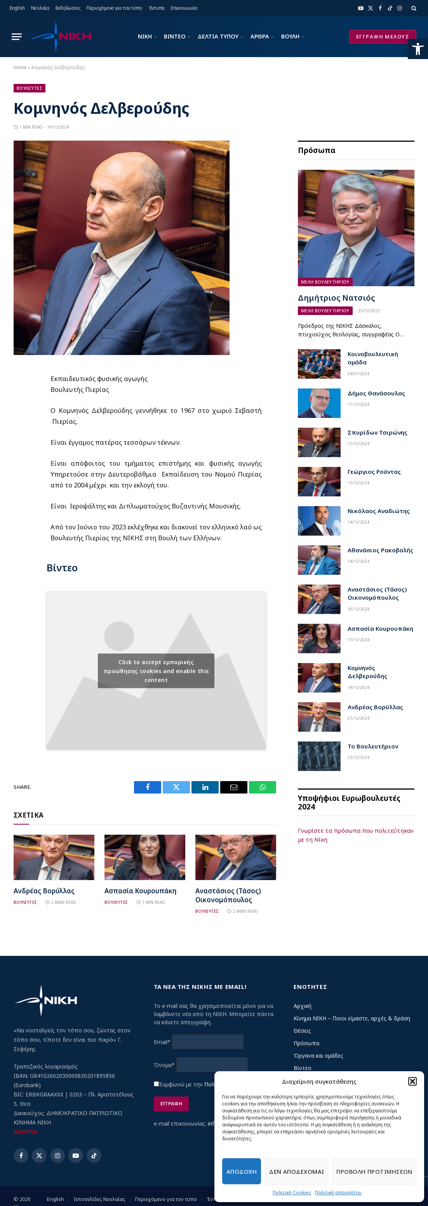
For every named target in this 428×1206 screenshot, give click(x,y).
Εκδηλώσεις (68, 8)
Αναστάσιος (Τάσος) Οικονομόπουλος (228, 895)
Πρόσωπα (306, 1043)
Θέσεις (302, 1030)
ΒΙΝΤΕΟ (175, 36)
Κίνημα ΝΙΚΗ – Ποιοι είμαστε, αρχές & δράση (352, 1018)
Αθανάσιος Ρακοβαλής (380, 550)
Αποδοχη (241, 1171)
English (17, 8)
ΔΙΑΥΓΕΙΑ (25, 1131)
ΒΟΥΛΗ (290, 36)
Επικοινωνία (184, 8)
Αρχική (302, 1005)
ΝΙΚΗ (145, 36)
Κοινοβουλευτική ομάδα (373, 358)
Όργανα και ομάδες (318, 1055)
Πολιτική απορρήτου (338, 1192)
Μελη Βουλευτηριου (325, 282)
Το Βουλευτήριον (373, 746)
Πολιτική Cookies (292, 1192)
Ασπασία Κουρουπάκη (140, 890)
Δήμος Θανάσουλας (376, 393)
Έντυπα (156, 8)
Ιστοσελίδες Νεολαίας (99, 1199)
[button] (418, 49)
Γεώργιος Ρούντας (374, 471)
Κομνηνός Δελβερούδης (367, 672)
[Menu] (17, 36)
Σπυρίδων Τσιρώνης (377, 432)
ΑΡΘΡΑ (260, 36)
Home (20, 67)
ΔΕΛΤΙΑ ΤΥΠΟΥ (218, 36)
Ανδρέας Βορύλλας (44, 890)
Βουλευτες (29, 88)
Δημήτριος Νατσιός (336, 297)
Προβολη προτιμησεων (374, 1171)
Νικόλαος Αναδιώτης (379, 511)
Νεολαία (40, 8)
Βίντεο (302, 1068)
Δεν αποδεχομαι (296, 1171)
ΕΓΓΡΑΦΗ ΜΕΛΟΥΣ (382, 36)
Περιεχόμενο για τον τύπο (114, 8)
